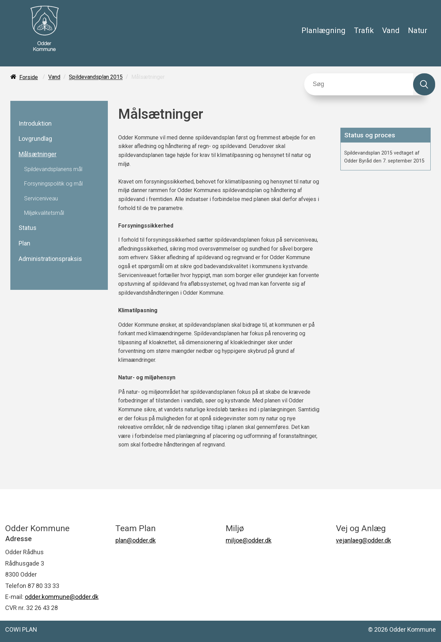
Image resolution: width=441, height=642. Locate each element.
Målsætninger (38, 154)
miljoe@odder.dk (248, 540)
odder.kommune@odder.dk (62, 596)
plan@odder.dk (135, 540)
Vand (391, 30)
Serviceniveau (41, 199)
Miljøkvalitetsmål (44, 213)
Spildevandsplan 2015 (96, 77)
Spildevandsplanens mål (53, 169)
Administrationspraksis (50, 258)
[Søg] (358, 84)
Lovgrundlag (35, 138)
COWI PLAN (21, 629)
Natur (417, 30)
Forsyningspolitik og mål (53, 184)
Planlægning (323, 30)
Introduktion (35, 123)
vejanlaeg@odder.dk (363, 540)
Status (28, 227)
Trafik (364, 30)
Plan (24, 243)
